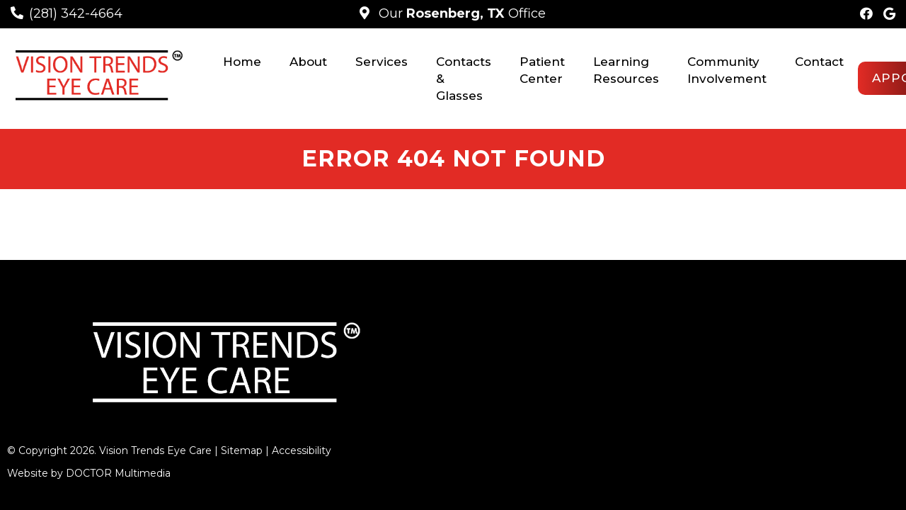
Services (381, 62)
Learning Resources (626, 70)
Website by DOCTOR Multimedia (89, 436)
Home (242, 62)
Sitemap (242, 413)
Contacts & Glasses (463, 79)
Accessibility (301, 413)
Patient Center (542, 70)
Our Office (460, 13)
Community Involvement (727, 70)
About (308, 62)
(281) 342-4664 (75, 13)
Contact (819, 62)
